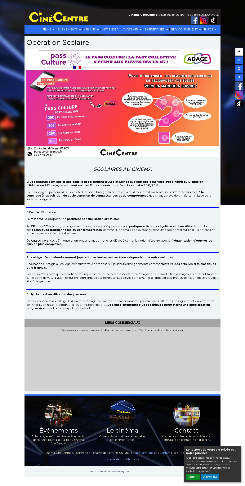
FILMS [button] (47, 29)
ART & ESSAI (110, 29)
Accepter (193, 476)
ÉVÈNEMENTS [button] (68, 29)
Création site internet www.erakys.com (109, 471)
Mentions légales (145, 453)
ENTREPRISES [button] (154, 29)
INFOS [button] (209, 29)
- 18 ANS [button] (90, 29)
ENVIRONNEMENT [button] (184, 29)
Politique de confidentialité (122, 459)
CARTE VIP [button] (131, 29)
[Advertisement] (122, 360)
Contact (165, 453)
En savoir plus (210, 476)
